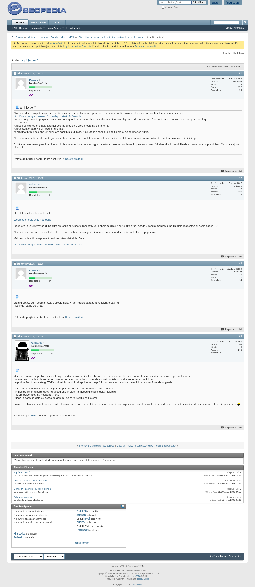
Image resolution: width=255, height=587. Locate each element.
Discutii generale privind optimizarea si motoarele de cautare (111, 37)
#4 (240, 335)
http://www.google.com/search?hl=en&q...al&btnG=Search (48, 244)
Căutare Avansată (235, 28)
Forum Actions (54, 28)
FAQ (14, 28)
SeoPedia (137, 584)
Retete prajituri (74, 158)
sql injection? (30, 60)
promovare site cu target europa (96, 445)
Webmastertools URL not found (32, 219)
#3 (240, 263)
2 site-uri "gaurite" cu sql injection (32, 488)
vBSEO (138, 576)
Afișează (235, 66)
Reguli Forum (82, 542)
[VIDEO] (81, 522)
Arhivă (232, 556)
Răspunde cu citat (231, 171)
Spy (57, 22)
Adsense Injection (23, 496)
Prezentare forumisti (145, 46)
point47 (34, 415)
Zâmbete (81, 514)
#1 (240, 73)
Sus (239, 556)
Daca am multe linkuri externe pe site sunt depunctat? (146, 445)
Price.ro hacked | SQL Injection (30, 480)
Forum (20, 22)
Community (36, 28)
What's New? (38, 22)
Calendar (23, 28)
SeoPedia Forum (218, 556)
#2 (240, 177)
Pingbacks (19, 533)
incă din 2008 (56, 43)
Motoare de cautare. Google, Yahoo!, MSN (50, 37)
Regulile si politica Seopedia (77, 46)
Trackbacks (83, 529)
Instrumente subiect (216, 66)
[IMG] (86, 518)
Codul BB (82, 511)
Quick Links (72, 28)
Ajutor (215, 2)
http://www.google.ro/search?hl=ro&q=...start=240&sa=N (47, 116)
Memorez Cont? (171, 7)
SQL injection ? (22, 472)
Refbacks (19, 537)
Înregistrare (232, 2)
